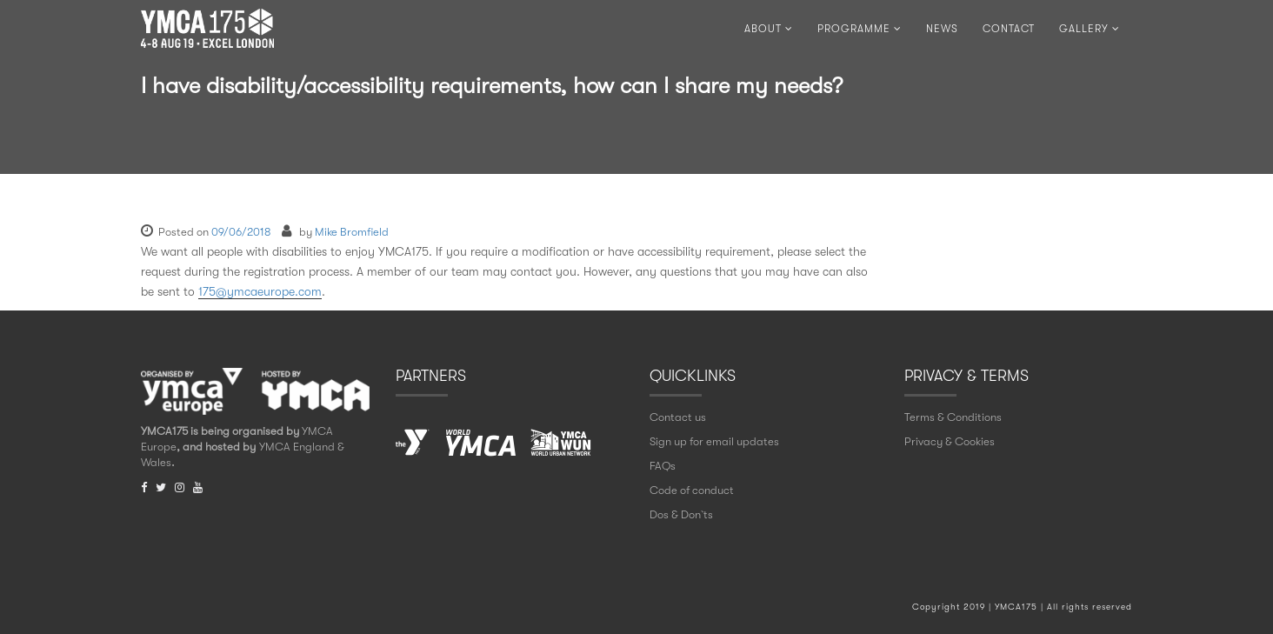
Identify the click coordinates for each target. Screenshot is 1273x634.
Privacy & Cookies (949, 441)
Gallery (1089, 29)
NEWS (942, 29)
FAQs (663, 465)
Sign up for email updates (714, 441)
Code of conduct (692, 490)
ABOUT (768, 29)
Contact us (678, 417)
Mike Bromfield (352, 231)
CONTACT (1009, 29)
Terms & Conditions (953, 417)
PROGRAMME (859, 29)
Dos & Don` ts (681, 514)
